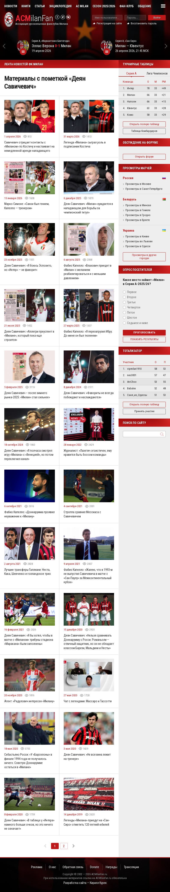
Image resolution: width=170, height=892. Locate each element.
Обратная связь (73, 867)
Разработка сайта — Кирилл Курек (85, 883)
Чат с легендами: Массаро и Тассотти (88, 701)
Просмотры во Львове (138, 241)
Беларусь (129, 199)
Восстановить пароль (144, 23)
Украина (128, 230)
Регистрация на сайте (109, 23)
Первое (132, 292)
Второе (131, 297)
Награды (111, 867)
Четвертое (133, 307)
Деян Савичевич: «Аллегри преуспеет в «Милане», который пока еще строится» (29, 336)
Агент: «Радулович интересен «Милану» (29, 701)
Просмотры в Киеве (137, 236)
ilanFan (34, 18)
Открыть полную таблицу (144, 124)
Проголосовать (144, 332)
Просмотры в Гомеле (137, 210)
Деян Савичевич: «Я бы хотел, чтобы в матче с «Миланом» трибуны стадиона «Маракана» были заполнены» (28, 639)
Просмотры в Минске (138, 205)
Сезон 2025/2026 (104, 6)
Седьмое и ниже (137, 323)
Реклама (36, 867)
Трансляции (131, 867)
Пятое (131, 312)
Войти (157, 17)
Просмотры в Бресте (137, 220)
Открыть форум (144, 156)
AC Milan (82, 6)
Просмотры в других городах (144, 256)
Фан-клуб (126, 6)
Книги (25, 6)
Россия (128, 178)
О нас (52, 867)
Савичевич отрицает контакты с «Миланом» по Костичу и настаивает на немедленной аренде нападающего (29, 146)
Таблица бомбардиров (144, 131)
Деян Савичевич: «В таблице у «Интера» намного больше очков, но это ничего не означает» (29, 824)
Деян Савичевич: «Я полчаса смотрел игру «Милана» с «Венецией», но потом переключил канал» (28, 455)
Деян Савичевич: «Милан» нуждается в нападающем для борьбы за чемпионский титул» (88, 208)
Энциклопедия (60, 6)
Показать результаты (144, 339)
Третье (131, 302)
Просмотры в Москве (138, 183)
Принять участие (144, 411)
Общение (144, 6)
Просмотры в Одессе (137, 246)
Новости (10, 6)
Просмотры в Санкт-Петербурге (143, 188)
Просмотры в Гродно (137, 215)
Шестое (132, 317)
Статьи (40, 6)
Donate (94, 867)
